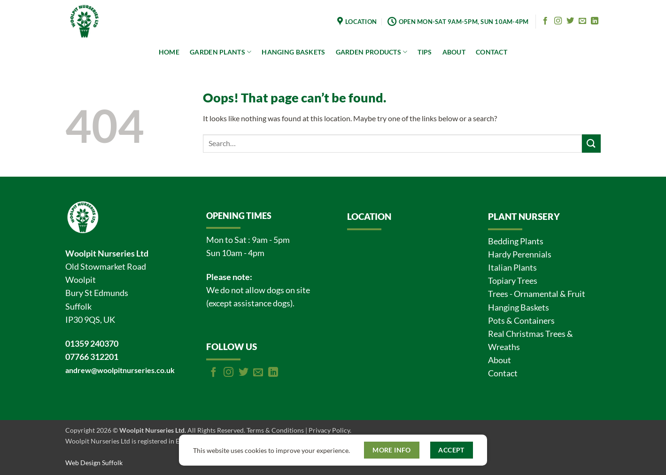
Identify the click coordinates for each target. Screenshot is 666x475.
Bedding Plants (515, 241)
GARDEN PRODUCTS (372, 51)
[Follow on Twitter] (570, 21)
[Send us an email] (582, 21)
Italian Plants (512, 268)
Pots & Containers (521, 321)
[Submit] (591, 143)
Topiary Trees (512, 281)
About (499, 360)
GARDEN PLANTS (220, 51)
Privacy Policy (329, 430)
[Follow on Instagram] (558, 21)
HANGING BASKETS (293, 52)
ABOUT (453, 52)
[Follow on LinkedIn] (594, 21)
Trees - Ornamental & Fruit (536, 294)
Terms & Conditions (275, 430)
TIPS (425, 52)
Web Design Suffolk (94, 463)
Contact (503, 373)
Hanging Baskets (518, 307)
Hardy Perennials (519, 254)
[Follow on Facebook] (545, 21)
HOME (169, 52)
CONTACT (491, 52)
